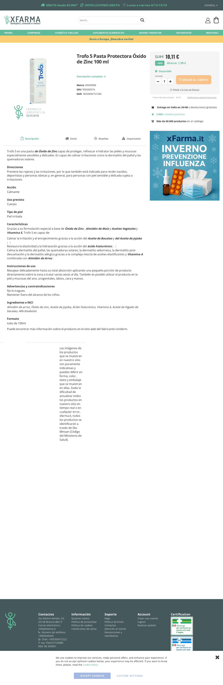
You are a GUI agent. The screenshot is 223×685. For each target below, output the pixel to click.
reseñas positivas (168, 114)
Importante (133, 138)
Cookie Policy (90, 664)
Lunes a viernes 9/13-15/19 (147, 5)
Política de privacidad (84, 621)
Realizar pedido (147, 625)
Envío (73, 138)
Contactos (110, 625)
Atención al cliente (115, 628)
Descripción (31, 138)
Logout (141, 621)
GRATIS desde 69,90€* (62, 5)
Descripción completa (91, 76)
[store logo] (39, 20)
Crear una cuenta (148, 618)
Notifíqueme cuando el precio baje (201, 97)
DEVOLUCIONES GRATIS (102, 5)
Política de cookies (82, 625)
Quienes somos (80, 618)
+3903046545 (46, 635)
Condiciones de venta (84, 628)
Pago (107, 618)
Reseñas (103, 138)
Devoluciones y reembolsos (113, 634)
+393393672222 (58, 639)
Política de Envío (114, 621)
